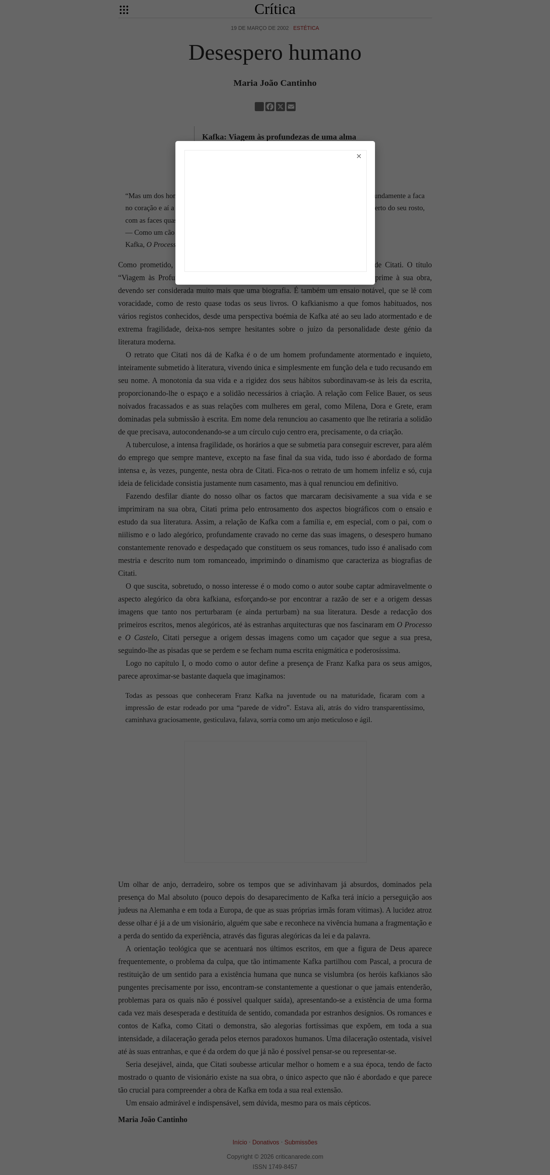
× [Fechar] (358, 156)
